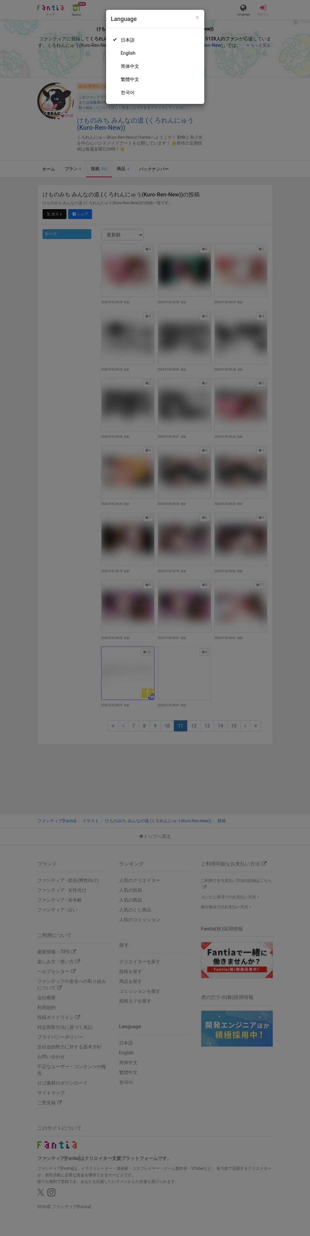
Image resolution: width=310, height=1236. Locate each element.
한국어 (128, 92)
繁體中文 (130, 79)
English (128, 53)
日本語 (128, 40)
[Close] (197, 17)
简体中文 (130, 66)
